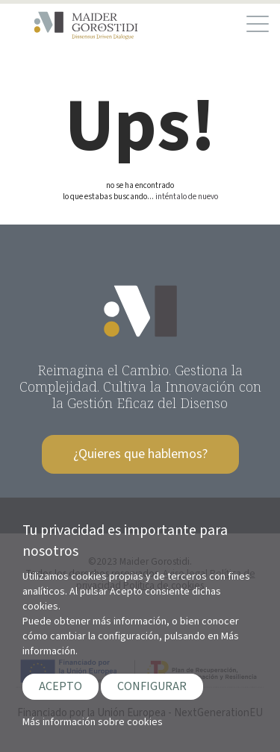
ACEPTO (60, 686)
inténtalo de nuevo (186, 196)
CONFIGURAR (152, 686)
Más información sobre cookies (92, 722)
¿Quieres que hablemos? (140, 454)
